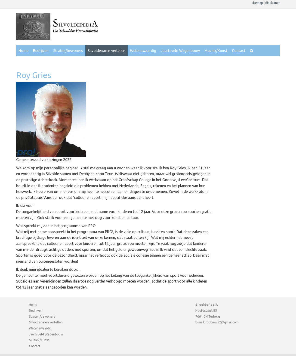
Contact (238, 51)
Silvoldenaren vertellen (106, 51)
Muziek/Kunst (215, 51)
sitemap (258, 3)
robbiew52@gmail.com (222, 322)
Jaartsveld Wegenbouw (180, 51)
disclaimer (272, 3)
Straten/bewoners (68, 51)
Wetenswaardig (143, 51)
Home (23, 51)
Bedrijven (41, 51)
